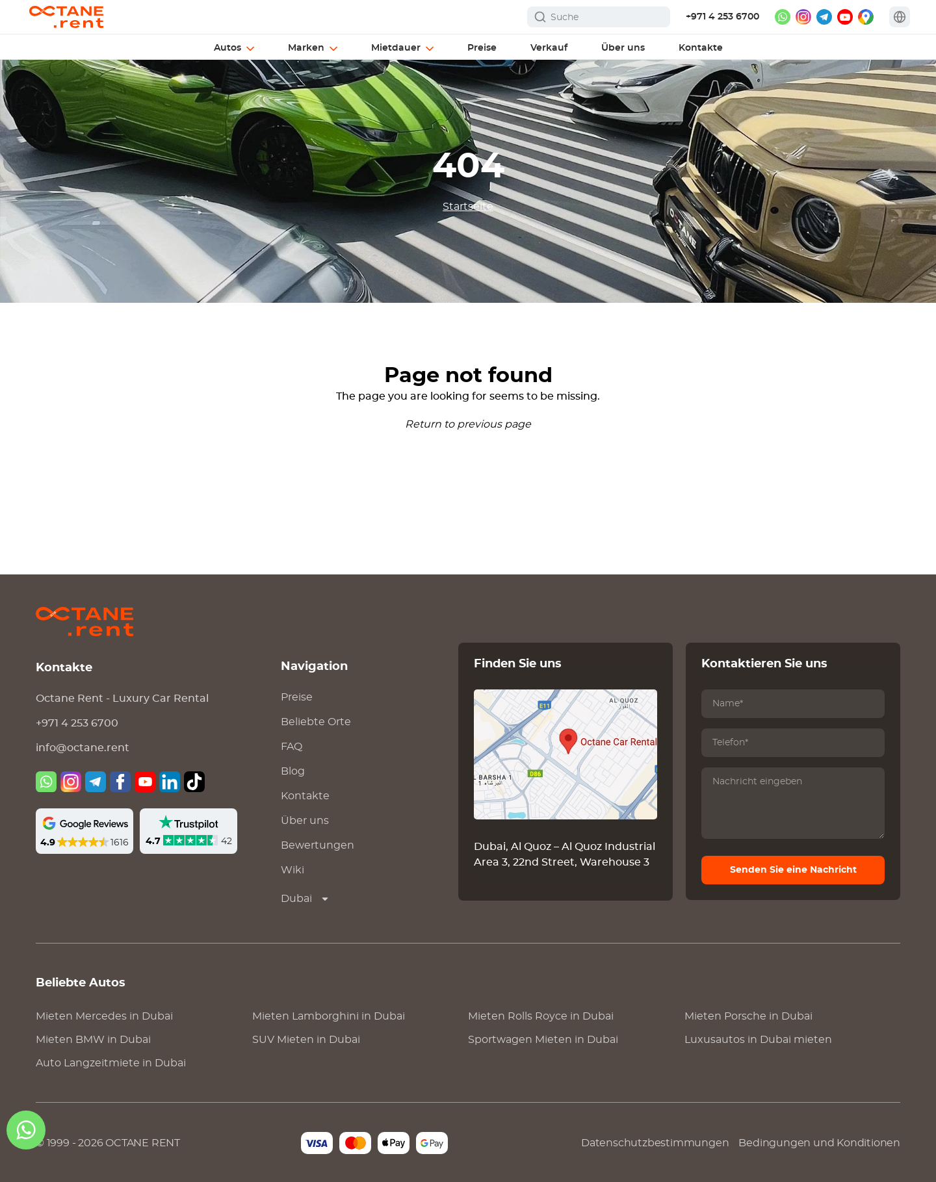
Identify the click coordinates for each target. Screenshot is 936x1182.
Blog (293, 771)
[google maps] (866, 17)
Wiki (292, 870)
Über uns (305, 821)
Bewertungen (317, 845)
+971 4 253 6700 (722, 16)
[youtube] (845, 17)
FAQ (291, 746)
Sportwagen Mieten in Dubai (543, 1039)
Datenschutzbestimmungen (655, 1143)
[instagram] (803, 17)
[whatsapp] (782, 17)
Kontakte (305, 796)
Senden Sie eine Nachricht (793, 870)
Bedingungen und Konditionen (819, 1143)
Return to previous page (468, 424)
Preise (297, 697)
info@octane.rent (82, 748)
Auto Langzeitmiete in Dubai (111, 1063)
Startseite (468, 206)
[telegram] (824, 17)
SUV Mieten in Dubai (306, 1039)
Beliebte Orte (316, 722)
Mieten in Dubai (104, 1016)
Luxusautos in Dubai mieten (758, 1039)
